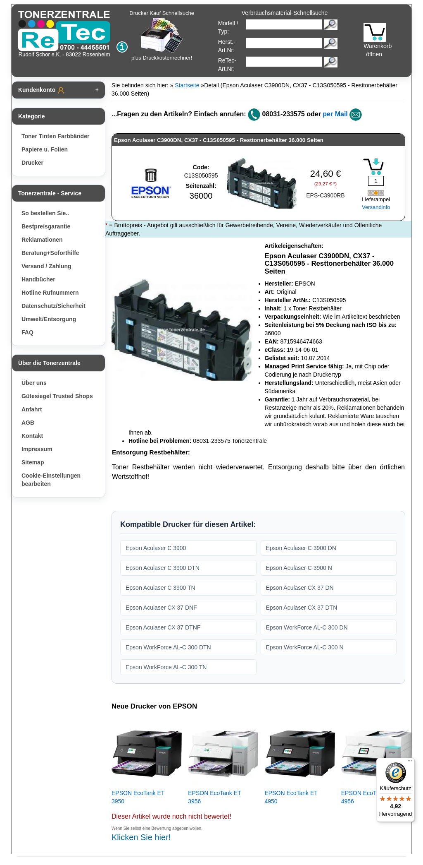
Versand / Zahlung (46, 266)
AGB (27, 422)
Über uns (34, 383)
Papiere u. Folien (44, 149)
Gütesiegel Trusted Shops (57, 396)
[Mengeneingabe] (376, 181)
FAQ (27, 332)
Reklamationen (42, 239)
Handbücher (38, 279)
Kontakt (32, 435)
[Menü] (410, 763)
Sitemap (32, 462)
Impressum (36, 449)
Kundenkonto (41, 90)
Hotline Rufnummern (49, 292)
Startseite (187, 85)
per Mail (335, 114)
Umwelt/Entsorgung (48, 319)
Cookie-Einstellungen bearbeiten (51, 479)
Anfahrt (31, 409)
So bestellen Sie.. (45, 213)
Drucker (32, 162)
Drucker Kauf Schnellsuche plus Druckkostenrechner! (161, 35)
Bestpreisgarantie (45, 226)
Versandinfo (376, 207)
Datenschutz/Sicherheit (53, 306)
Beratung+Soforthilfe (50, 253)
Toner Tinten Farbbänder (55, 136)
